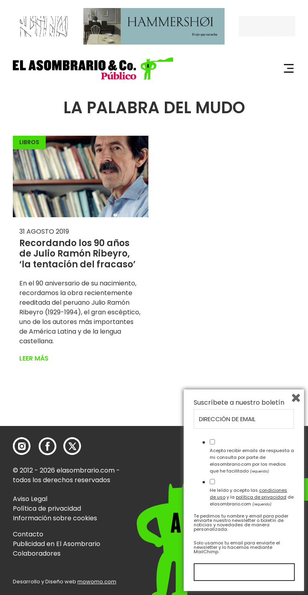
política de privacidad (261, 497)
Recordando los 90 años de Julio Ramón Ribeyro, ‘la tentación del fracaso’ (77, 254)
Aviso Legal (30, 498)
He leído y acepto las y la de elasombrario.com (252, 497)
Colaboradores (37, 553)
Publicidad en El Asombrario (56, 543)
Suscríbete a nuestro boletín (239, 402)
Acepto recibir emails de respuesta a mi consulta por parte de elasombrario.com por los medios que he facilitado (252, 460)
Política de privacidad (47, 508)
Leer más (34, 358)
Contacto (28, 534)
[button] (93, 68)
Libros (29, 142)
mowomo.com (96, 581)
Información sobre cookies (55, 518)
